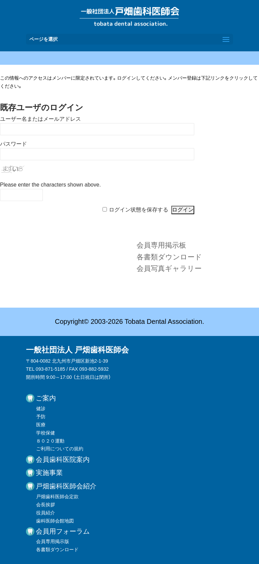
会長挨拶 (45, 504)
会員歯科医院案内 (63, 459)
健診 (41, 408)
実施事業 (49, 472)
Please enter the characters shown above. (50, 185)
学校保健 (45, 432)
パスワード (13, 144)
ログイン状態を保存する (138, 210)
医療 (41, 424)
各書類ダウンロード (169, 257)
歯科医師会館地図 (55, 521)
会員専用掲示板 (161, 245)
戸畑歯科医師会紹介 (66, 486)
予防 (41, 416)
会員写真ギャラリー (169, 268)
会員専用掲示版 (52, 541)
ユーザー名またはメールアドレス (40, 119)
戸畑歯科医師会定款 (57, 496)
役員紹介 (45, 512)
